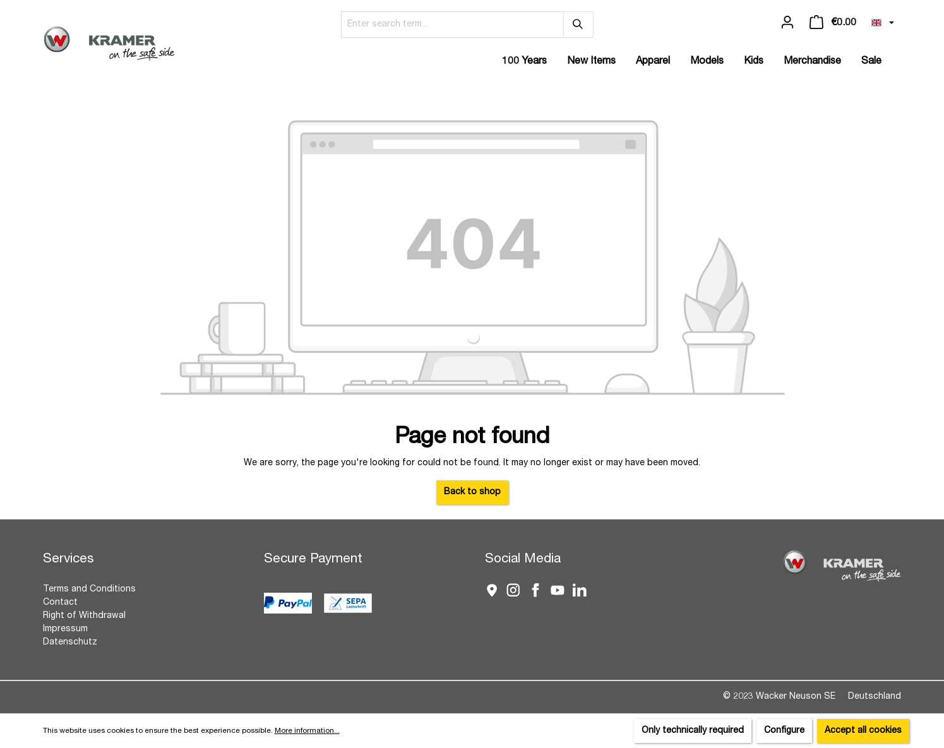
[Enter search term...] (452, 24)
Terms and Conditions (89, 589)
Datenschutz (70, 642)
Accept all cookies (863, 731)
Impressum (65, 629)
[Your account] (787, 22)
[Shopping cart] (833, 22)
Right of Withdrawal (84, 616)
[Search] (578, 24)
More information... (307, 731)
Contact (60, 602)
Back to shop (472, 492)
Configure (784, 731)
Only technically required (693, 731)
